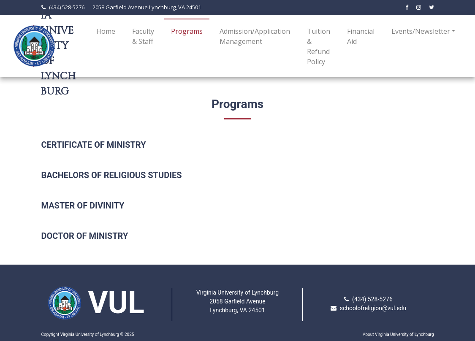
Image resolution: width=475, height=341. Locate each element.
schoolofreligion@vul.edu (373, 308)
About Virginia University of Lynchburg (398, 334)
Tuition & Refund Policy (318, 46)
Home (105, 31)
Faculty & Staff (143, 36)
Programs (188, 31)
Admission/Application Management (255, 36)
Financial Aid (361, 36)
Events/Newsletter (420, 31)
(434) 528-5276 (66, 7)
